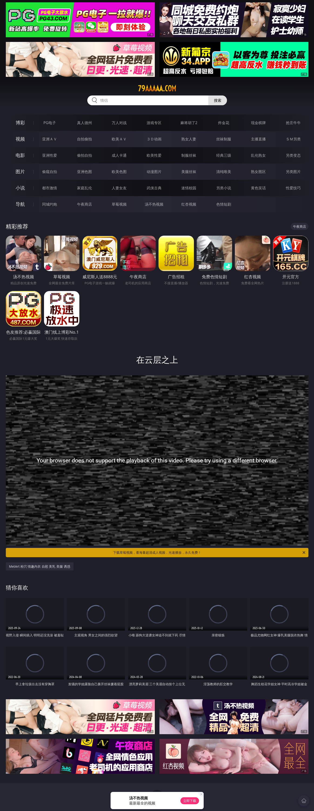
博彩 (20, 122)
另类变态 (293, 155)
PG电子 (50, 122)
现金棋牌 (258, 122)
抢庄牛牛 (293, 122)
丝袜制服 (223, 139)
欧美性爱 (154, 155)
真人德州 (84, 122)
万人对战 (119, 122)
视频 (20, 139)
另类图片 (293, 171)
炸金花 (223, 122)
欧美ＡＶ (119, 139)
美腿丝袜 (188, 171)
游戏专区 (154, 122)
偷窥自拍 (49, 171)
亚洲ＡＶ (49, 139)
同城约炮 (49, 204)
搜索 (217, 100)
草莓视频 (119, 204)
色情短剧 (223, 204)
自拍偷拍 (84, 139)
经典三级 (223, 155)
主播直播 (258, 139)
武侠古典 (154, 187)
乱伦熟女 (258, 155)
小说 (20, 188)
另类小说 (223, 187)
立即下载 (189, 800)
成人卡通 (119, 155)
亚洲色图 (84, 171)
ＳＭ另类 (293, 139)
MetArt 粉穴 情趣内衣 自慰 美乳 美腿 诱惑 (39, 566)
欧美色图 (119, 171)
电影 (20, 155)
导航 (20, 204)
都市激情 (49, 187)
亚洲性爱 (49, 155)
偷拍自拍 (84, 155)
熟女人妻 (188, 139)
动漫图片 (154, 171)
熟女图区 (258, 171)
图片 (20, 171)
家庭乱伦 (84, 187)
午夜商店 (84, 204)
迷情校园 (188, 187)
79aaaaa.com (157, 88)
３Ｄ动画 (154, 139)
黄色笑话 (258, 187)
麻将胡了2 (188, 122)
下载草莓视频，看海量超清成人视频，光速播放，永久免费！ (209, 552)
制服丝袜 (188, 155)
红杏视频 (188, 204)
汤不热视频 (154, 204)
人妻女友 (119, 187)
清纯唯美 (223, 171)
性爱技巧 (293, 187)
